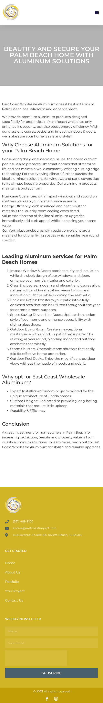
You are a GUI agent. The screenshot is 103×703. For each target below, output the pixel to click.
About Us (12, 572)
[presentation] (36, 658)
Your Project (15, 591)
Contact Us (14, 600)
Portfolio (12, 582)
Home (10, 563)
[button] (96, 12)
